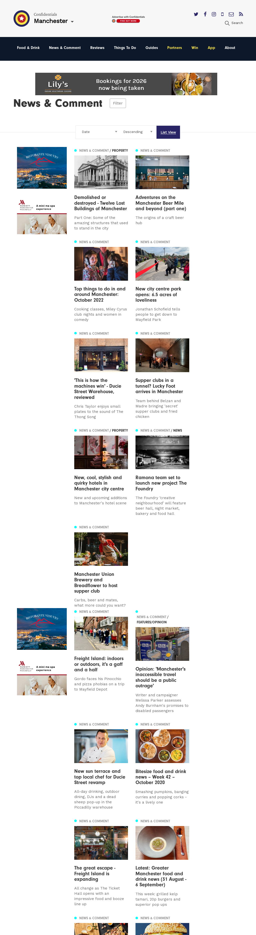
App (211, 47)
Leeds (22, 824)
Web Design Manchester (169, 930)
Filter (118, 103)
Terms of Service (167, 845)
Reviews (97, 47)
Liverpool (26, 831)
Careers (158, 859)
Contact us (161, 817)
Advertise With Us (168, 824)
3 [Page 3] (37, 764)
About (230, 47)
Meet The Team (166, 852)
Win (195, 47)
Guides (152, 47)
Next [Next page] (48, 763)
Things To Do (125, 47)
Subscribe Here (166, 831)
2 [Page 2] (31, 764)
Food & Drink (28, 47)
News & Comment (65, 47)
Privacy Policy (164, 838)
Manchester (28, 817)
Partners (174, 47)
